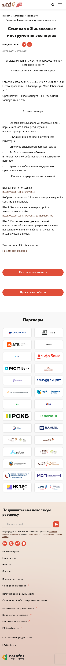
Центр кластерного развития (15, 615)
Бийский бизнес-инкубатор (14, 621)
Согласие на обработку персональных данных (25, 600)
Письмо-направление (15, 251)
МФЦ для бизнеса (10, 628)
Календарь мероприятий (26, 15)
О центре (7, 571)
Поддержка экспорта (12, 579)
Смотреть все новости (33, 272)
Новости (6, 564)
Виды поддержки (10, 551)
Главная (6, 15)
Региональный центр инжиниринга (18, 608)
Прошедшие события (33, 292)
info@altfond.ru (9, 645)
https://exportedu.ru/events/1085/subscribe (27, 215)
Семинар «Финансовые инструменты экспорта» (31, 20)
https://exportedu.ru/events (18, 191)
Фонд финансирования (14, 585)
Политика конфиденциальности (18, 593)
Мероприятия (9, 558)
